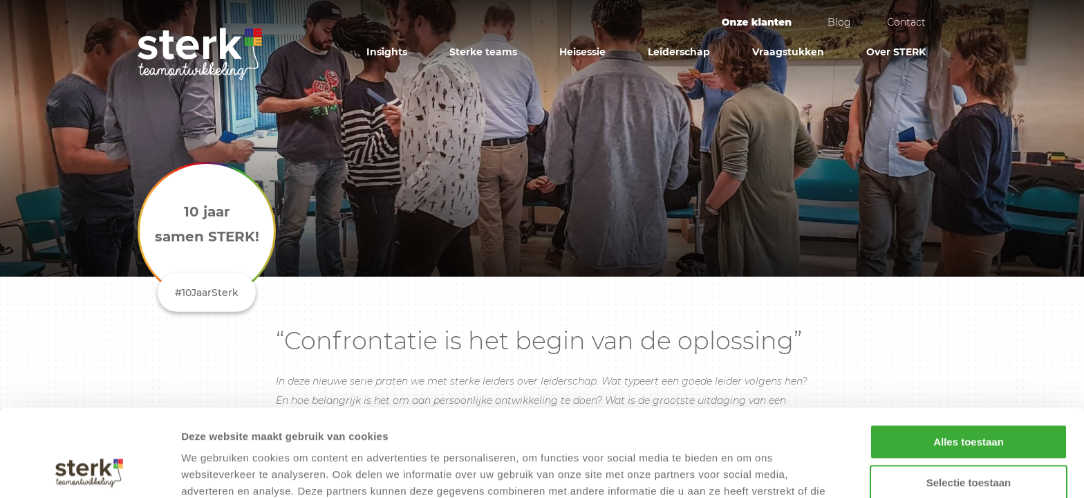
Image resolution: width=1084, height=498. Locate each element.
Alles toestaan (968, 360)
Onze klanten (757, 22)
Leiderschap (679, 52)
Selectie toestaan (968, 401)
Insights (386, 52)
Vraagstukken (788, 52)
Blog (839, 22)
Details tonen (747, 471)
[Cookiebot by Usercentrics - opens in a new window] (89, 471)
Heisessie (582, 52)
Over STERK (896, 52)
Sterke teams (483, 52)
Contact (906, 22)
